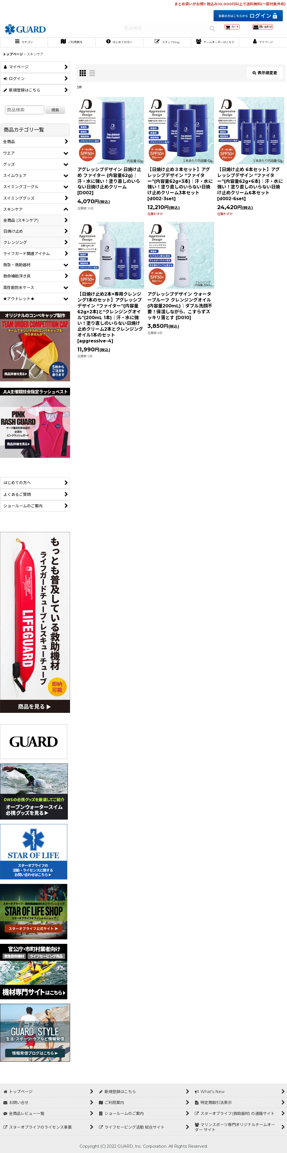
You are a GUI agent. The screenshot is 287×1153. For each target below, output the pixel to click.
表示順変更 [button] (265, 82)
